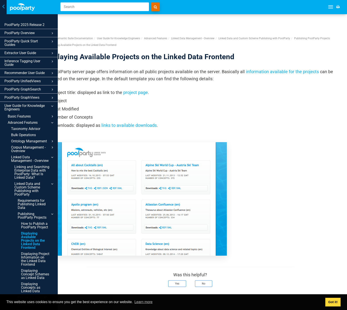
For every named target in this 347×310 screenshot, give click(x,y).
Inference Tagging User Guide (29, 63)
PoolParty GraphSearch (29, 89)
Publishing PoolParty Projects (36, 216)
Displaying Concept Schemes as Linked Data (35, 274)
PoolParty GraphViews (29, 97)
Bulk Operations (23, 135)
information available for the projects (306, 55)
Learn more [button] (143, 302)
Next (337, 289)
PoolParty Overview (29, 33)
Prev (73, 289)
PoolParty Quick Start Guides (29, 43)
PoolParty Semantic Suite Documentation (93, 22)
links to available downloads (153, 109)
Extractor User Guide (29, 53)
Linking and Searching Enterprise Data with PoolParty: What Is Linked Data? (31, 172)
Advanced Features (31, 122)
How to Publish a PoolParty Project (34, 225)
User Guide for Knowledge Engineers (29, 107)
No (216, 267)
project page (160, 76)
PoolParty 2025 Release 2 (24, 25)
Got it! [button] (332, 302)
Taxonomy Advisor (25, 129)
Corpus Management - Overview (33, 149)
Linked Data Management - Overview (33, 159)
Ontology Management (33, 141)
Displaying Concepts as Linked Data (30, 287)
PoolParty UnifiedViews (29, 81)
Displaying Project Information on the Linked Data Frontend (35, 259)
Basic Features (31, 116)
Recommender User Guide (29, 73)
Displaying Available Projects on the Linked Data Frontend (33, 240)
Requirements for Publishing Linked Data (32, 204)
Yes (189, 267)
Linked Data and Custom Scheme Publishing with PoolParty (34, 188)
